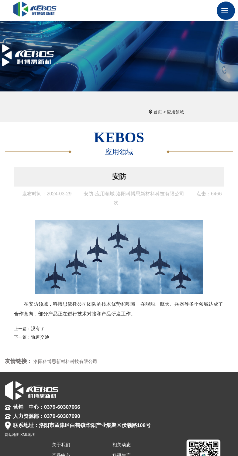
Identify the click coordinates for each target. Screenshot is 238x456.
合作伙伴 (176, 398)
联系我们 (176, 409)
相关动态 (176, 377)
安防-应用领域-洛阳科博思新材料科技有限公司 (134, 185)
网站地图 (70, 441)
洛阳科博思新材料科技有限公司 (63, 352)
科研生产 (176, 388)
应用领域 (211, 101)
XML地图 (86, 441)
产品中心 (157, 388)
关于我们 (157, 377)
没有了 (37, 320)
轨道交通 (39, 328)
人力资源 (157, 409)
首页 (194, 101)
